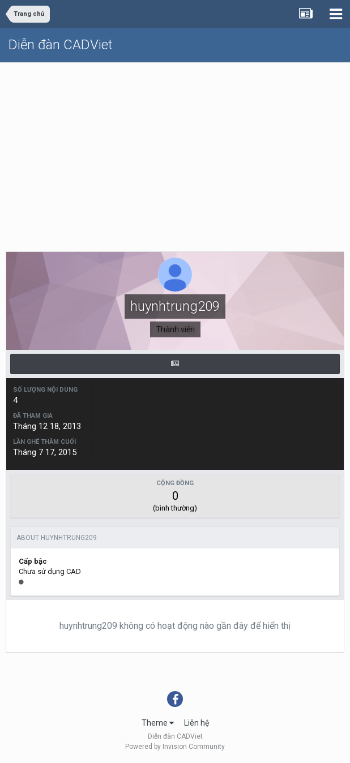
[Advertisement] (175, 147)
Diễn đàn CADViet (60, 45)
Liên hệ (196, 722)
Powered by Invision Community (175, 747)
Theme (158, 722)
